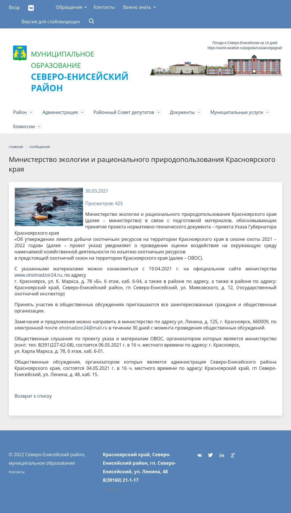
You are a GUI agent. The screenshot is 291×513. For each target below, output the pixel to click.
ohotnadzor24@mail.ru (83, 328)
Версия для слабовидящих (50, 21)
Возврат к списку (33, 396)
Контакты (104, 7)
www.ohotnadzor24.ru (38, 275)
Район (20, 112)
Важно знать (137, 7)
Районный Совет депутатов (123, 112)
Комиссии (24, 126)
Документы (182, 112)
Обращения (69, 7)
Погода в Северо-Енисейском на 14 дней (244, 43)
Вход (14, 7)
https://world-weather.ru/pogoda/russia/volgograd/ (244, 48)
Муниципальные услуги (236, 112)
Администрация (60, 112)
